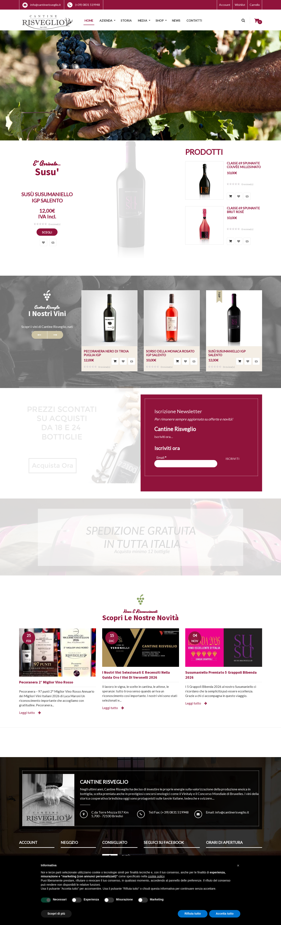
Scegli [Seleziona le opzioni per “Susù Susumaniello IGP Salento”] (47, 232)
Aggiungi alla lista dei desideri (43, 242)
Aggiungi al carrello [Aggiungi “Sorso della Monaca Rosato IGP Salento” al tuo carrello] (177, 361)
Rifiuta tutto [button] (192, 913)
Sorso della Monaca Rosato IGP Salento (170, 353)
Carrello (255, 4)
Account (224, 4)
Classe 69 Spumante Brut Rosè (243, 210)
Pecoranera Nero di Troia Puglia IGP (106, 353)
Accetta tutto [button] (225, 913)
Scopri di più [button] (56, 913)
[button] (238, 865)
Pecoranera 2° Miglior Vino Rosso (46, 682)
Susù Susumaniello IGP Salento (47, 197)
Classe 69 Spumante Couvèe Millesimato (244, 165)
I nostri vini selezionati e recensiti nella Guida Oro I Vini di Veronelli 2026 (136, 675)
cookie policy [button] (156, 876)
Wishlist (240, 4)
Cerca (243, 20)
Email (161, 457)
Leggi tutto (27, 712)
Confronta (52, 242)
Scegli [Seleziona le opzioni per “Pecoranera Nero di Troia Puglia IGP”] (115, 361)
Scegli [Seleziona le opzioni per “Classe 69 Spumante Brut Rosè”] (230, 241)
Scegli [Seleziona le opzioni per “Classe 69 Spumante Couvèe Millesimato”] (230, 196)
